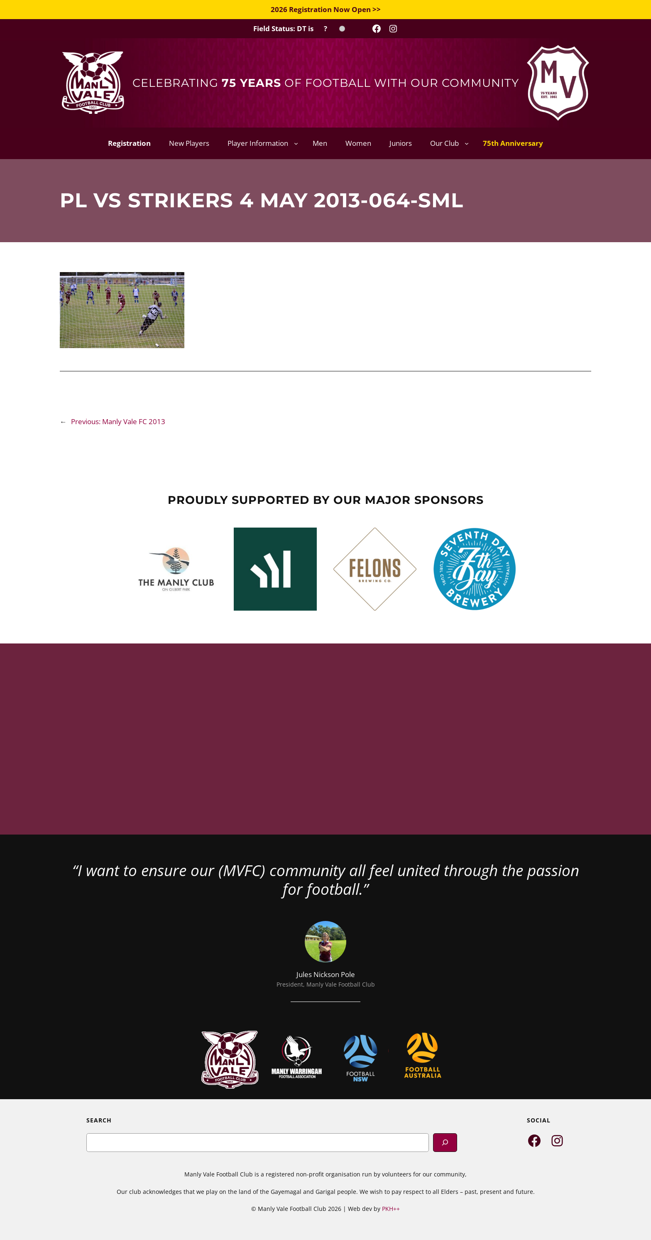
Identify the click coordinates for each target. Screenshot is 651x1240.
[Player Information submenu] (296, 143)
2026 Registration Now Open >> (326, 9)
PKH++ (391, 1209)
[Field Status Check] (299, 28)
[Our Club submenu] (467, 143)
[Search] (445, 1142)
